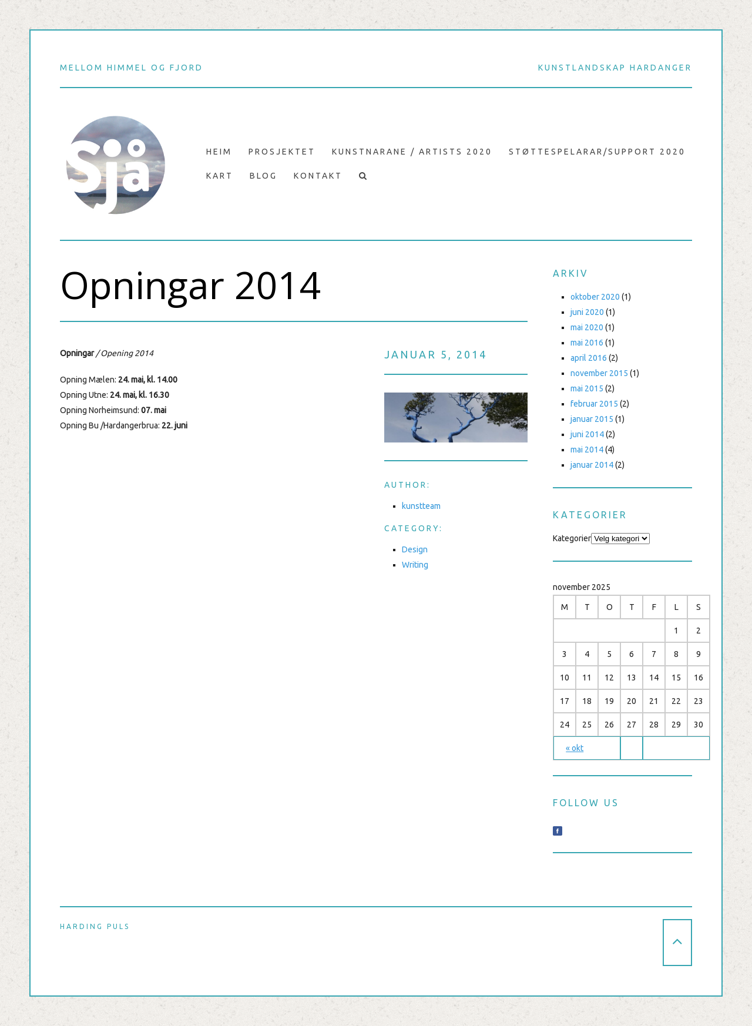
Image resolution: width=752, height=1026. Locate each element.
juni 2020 (587, 312)
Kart (219, 175)
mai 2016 (586, 342)
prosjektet (282, 151)
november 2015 (599, 373)
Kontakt (318, 175)
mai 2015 (586, 388)
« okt (574, 748)
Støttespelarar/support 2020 (597, 151)
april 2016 (588, 358)
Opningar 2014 (190, 285)
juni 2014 (587, 434)
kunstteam (421, 506)
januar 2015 (591, 419)
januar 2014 (591, 465)
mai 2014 (586, 449)
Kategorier (572, 538)
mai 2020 (586, 327)
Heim (219, 151)
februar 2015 (594, 403)
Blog (263, 175)
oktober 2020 (595, 296)
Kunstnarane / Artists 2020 (412, 151)
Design (415, 549)
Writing (415, 564)
